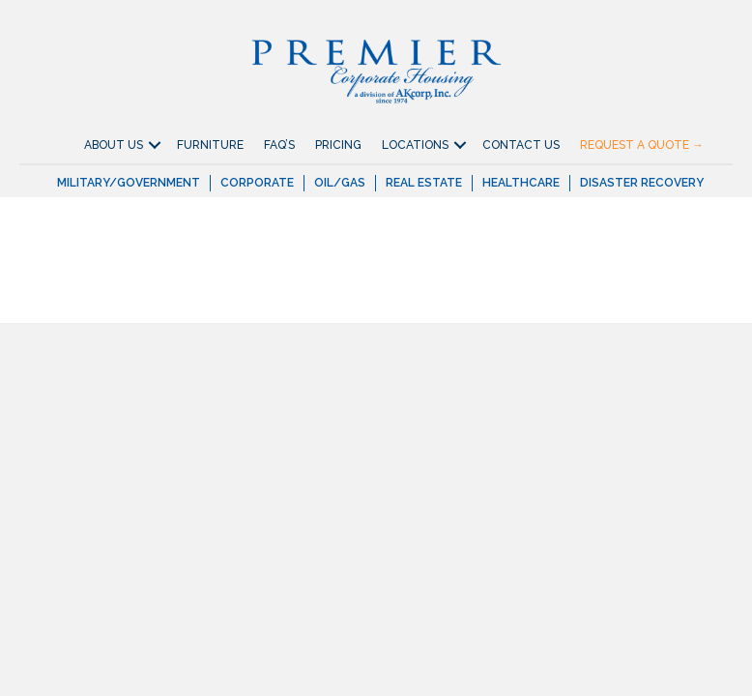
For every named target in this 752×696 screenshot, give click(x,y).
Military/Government (128, 182)
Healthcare (521, 182)
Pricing (338, 145)
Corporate (257, 182)
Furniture (210, 145)
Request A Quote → (642, 145)
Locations (415, 145)
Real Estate (424, 182)
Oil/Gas (339, 182)
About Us (113, 145)
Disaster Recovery (642, 182)
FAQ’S (279, 145)
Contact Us (521, 145)
